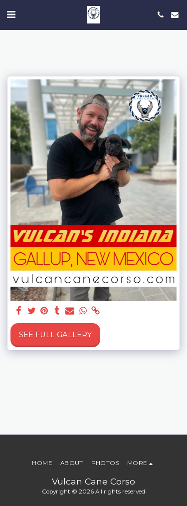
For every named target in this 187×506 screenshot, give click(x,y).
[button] (10, 14)
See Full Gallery (55, 334)
